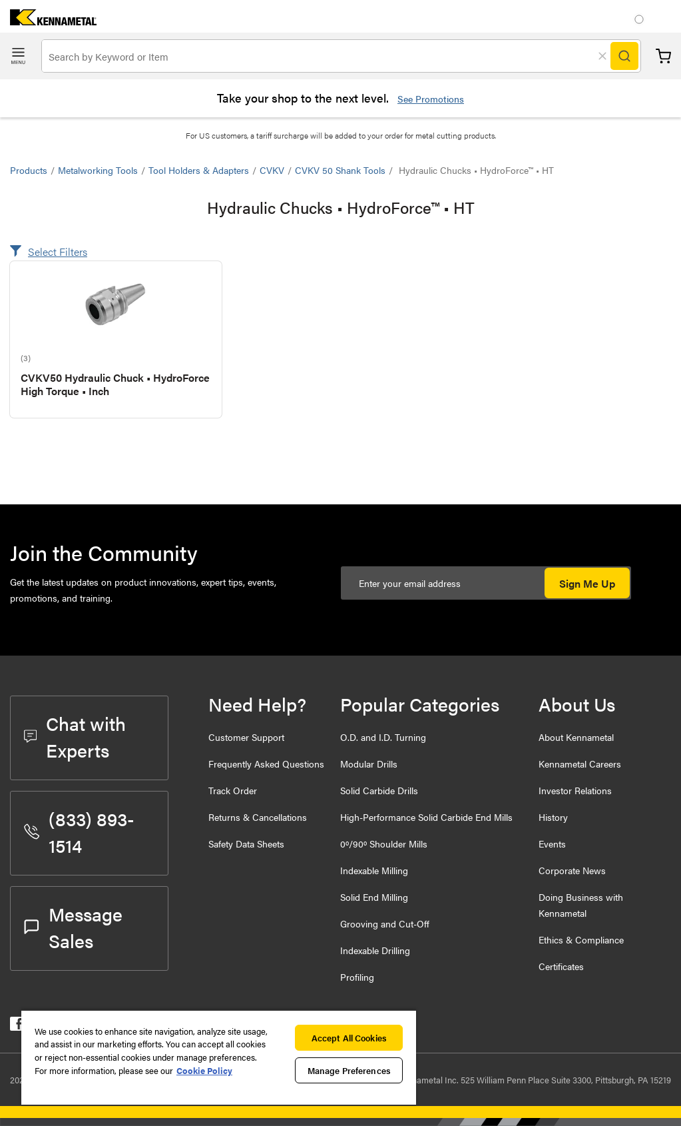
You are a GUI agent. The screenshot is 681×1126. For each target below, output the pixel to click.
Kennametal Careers (580, 763)
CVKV (272, 170)
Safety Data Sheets (246, 843)
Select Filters (57, 251)
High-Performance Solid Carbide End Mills (426, 817)
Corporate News (572, 870)
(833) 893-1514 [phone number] (79, 831)
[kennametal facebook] (17, 1026)
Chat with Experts (75, 736)
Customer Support (246, 737)
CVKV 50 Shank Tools (340, 170)
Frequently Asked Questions (266, 763)
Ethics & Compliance (581, 939)
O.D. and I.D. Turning (383, 737)
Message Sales (73, 926)
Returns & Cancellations (257, 817)
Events (552, 843)
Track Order (232, 790)
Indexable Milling (374, 870)
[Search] (624, 56)
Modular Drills (368, 763)
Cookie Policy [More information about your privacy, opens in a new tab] (204, 1070)
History (553, 817)
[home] (48, 21)
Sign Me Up (587, 583)
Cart (663, 56)
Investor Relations (575, 790)
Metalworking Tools (98, 170)
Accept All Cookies (349, 1037)
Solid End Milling (374, 896)
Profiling (357, 976)
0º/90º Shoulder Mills (383, 843)
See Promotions (430, 98)
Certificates (561, 966)
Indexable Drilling (375, 950)
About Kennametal (576, 737)
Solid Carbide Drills (379, 790)
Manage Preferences (349, 1070)
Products (28, 170)
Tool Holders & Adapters (198, 170)
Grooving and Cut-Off (384, 923)
